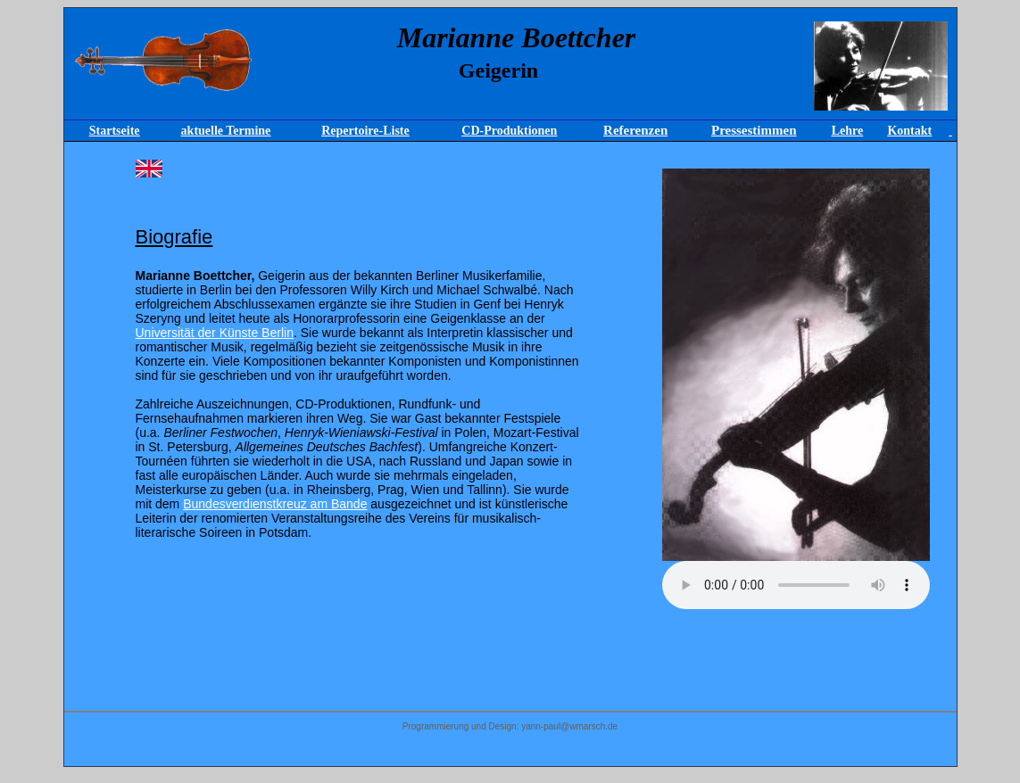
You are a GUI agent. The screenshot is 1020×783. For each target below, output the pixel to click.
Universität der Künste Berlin (215, 333)
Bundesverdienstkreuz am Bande (275, 504)
